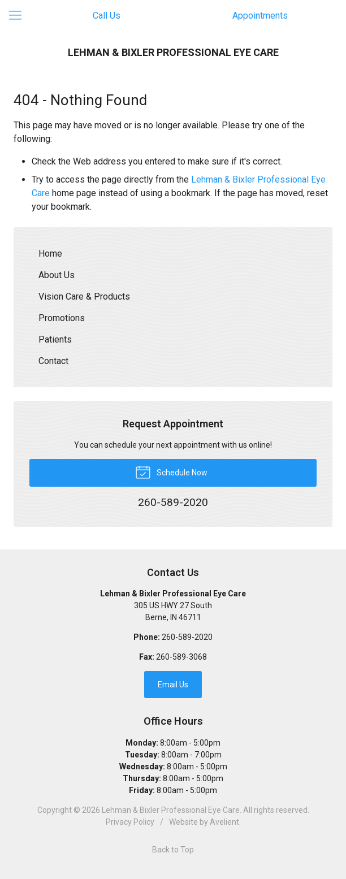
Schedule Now (171, 471)
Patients (55, 339)
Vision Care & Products (84, 296)
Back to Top (173, 849)
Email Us (173, 684)
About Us (56, 275)
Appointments (260, 15)
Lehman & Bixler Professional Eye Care (171, 810)
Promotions (61, 318)
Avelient (224, 821)
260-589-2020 (187, 637)
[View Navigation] (19, 15)
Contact (53, 361)
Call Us (106, 15)
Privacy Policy (130, 821)
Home (50, 253)
